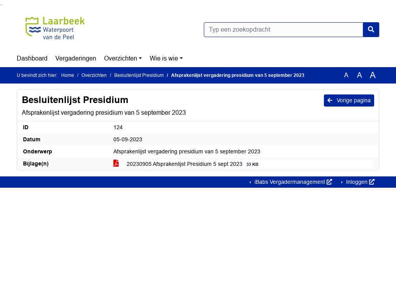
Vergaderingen (75, 58)
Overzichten (120, 58)
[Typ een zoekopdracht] (291, 29)
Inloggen (360, 182)
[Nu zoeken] (371, 29)
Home (67, 75)
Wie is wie (164, 58)
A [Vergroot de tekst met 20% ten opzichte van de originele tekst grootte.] (359, 75)
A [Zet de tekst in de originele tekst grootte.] (346, 75)
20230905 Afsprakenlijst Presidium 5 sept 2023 (187, 164)
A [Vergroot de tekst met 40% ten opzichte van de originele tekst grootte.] (373, 75)
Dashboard (32, 58)
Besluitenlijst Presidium (139, 75)
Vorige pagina (349, 100)
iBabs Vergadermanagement (292, 182)
